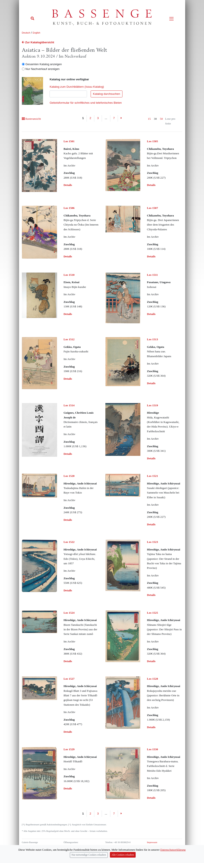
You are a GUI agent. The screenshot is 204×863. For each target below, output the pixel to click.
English (36, 32)
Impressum (152, 842)
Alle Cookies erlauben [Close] (122, 855)
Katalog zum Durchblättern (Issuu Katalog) (77, 86)
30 (155, 118)
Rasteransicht (31, 118)
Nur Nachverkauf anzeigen (42, 69)
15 (149, 118)
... (106, 118)
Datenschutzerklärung (173, 850)
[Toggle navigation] (171, 19)
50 (161, 118)
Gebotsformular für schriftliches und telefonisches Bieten (86, 102)
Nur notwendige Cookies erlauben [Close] (88, 855)
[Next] (121, 118)
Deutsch (26, 32)
